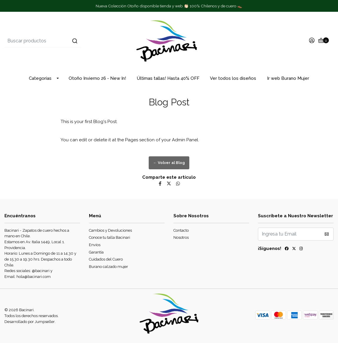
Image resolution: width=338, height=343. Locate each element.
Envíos (94, 245)
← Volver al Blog (169, 162)
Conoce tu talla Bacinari (109, 237)
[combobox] (59, 40)
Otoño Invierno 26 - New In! (97, 78)
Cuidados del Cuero (106, 259)
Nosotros (181, 237)
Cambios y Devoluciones (110, 230)
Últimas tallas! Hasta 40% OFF (168, 78)
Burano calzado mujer (108, 266)
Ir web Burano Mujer (288, 78)
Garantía (96, 252)
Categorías (40, 78)
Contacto (181, 230)
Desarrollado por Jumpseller (29, 321)
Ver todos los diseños (233, 78)
